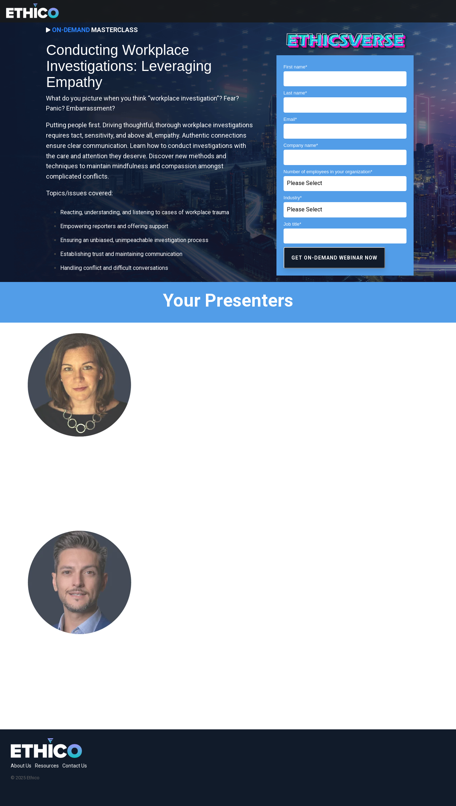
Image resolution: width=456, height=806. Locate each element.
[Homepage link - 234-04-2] (46, 754)
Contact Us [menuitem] (74, 766)
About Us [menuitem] (21, 766)
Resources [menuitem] (47, 766)
